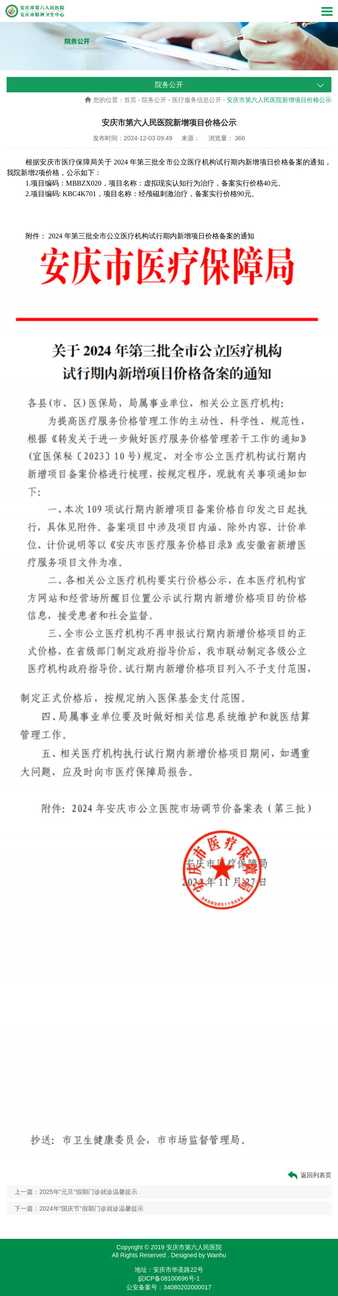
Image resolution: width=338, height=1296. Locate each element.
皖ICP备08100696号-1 (169, 1278)
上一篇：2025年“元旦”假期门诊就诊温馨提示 (76, 1191)
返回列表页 (309, 1175)
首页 (130, 99)
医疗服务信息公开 (196, 99)
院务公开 (154, 99)
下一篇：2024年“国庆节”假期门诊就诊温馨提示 (79, 1208)
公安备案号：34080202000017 (168, 1287)
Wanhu (216, 1255)
